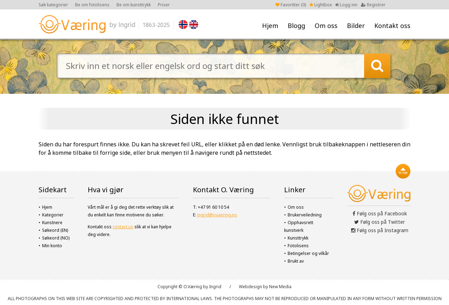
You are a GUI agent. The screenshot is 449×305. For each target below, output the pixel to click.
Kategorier (52, 215)
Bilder (356, 25)
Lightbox (320, 5)
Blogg (296, 25)
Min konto (52, 246)
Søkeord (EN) (55, 230)
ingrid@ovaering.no (217, 215)
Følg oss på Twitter (379, 222)
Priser (164, 5)
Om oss (326, 25)
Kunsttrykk (298, 238)
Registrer (373, 5)
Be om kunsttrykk (133, 5)
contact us (123, 227)
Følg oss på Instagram (379, 230)
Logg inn (346, 5)
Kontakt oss (392, 25)
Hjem (270, 25)
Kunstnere (52, 223)
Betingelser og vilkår (308, 253)
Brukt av (296, 261)
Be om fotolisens (92, 5)
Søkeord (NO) (55, 238)
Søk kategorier (53, 5)
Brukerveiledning (305, 215)
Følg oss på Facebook (380, 213)
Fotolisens (298, 246)
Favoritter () (290, 5)
